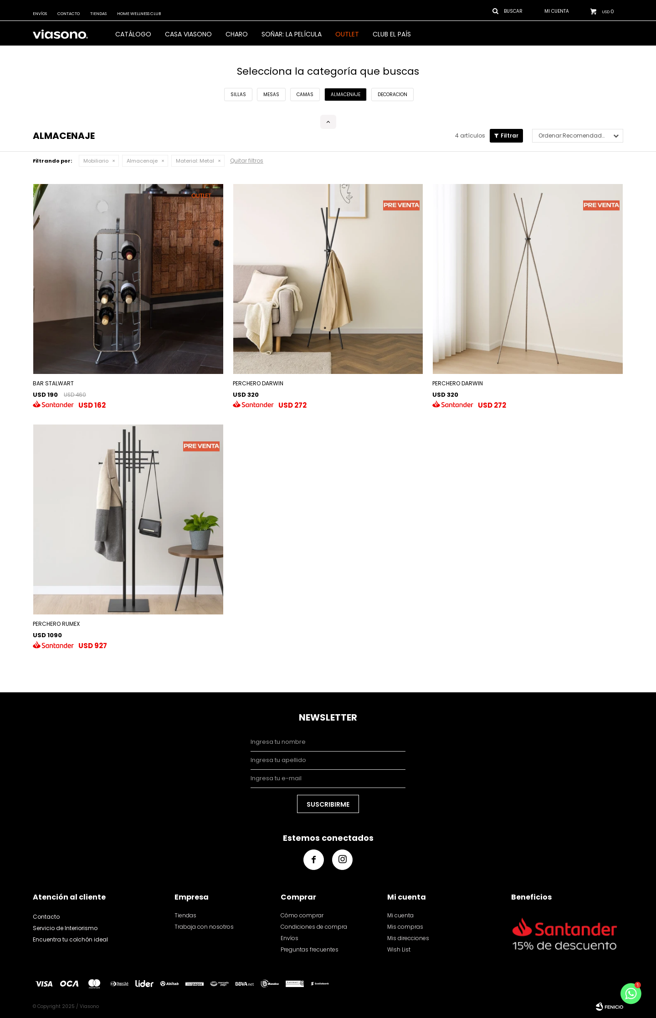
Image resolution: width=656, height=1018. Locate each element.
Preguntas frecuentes (309, 949)
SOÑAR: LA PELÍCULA (291, 34)
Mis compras (405, 927)
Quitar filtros (246, 160)
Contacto (68, 13)
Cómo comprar (302, 915)
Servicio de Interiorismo (65, 928)
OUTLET (347, 34)
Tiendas (98, 13)
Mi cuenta (400, 915)
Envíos (40, 13)
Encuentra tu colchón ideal (70, 939)
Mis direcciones (408, 938)
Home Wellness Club (139, 13)
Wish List (398, 949)
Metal (195, 160)
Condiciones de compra (314, 927)
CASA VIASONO (188, 34)
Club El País (392, 34)
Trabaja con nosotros (204, 927)
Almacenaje (142, 160)
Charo (237, 34)
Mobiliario (95, 160)
